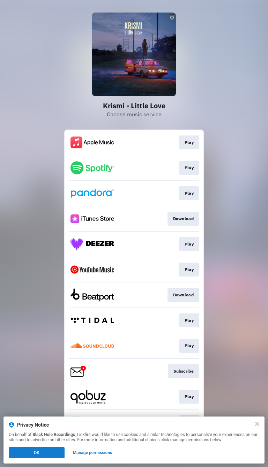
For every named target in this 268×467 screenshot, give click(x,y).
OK (36, 452)
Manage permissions (92, 452)
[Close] (257, 423)
